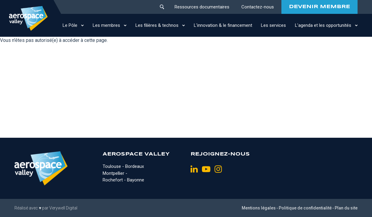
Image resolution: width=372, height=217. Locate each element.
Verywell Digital (63, 208)
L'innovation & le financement (223, 25)
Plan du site (346, 208)
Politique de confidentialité (305, 208)
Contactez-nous (257, 7)
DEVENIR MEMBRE (319, 7)
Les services (273, 25)
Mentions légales (259, 208)
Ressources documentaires (202, 7)
